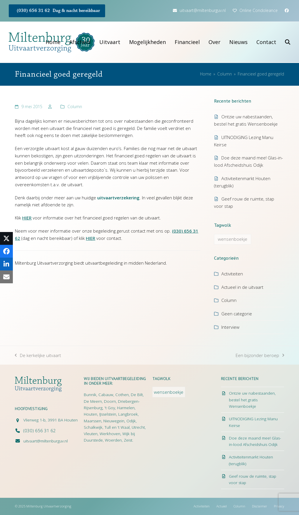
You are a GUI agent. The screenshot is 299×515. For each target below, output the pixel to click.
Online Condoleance (258, 10)
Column (74, 106)
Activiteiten (232, 274)
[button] (288, 42)
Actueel (221, 506)
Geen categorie (236, 314)
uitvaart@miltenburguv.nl (203, 10)
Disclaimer (259, 506)
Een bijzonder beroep (260, 355)
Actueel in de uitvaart (242, 287)
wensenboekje (232, 239)
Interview (230, 327)
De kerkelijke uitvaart (38, 355)
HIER (27, 218)
